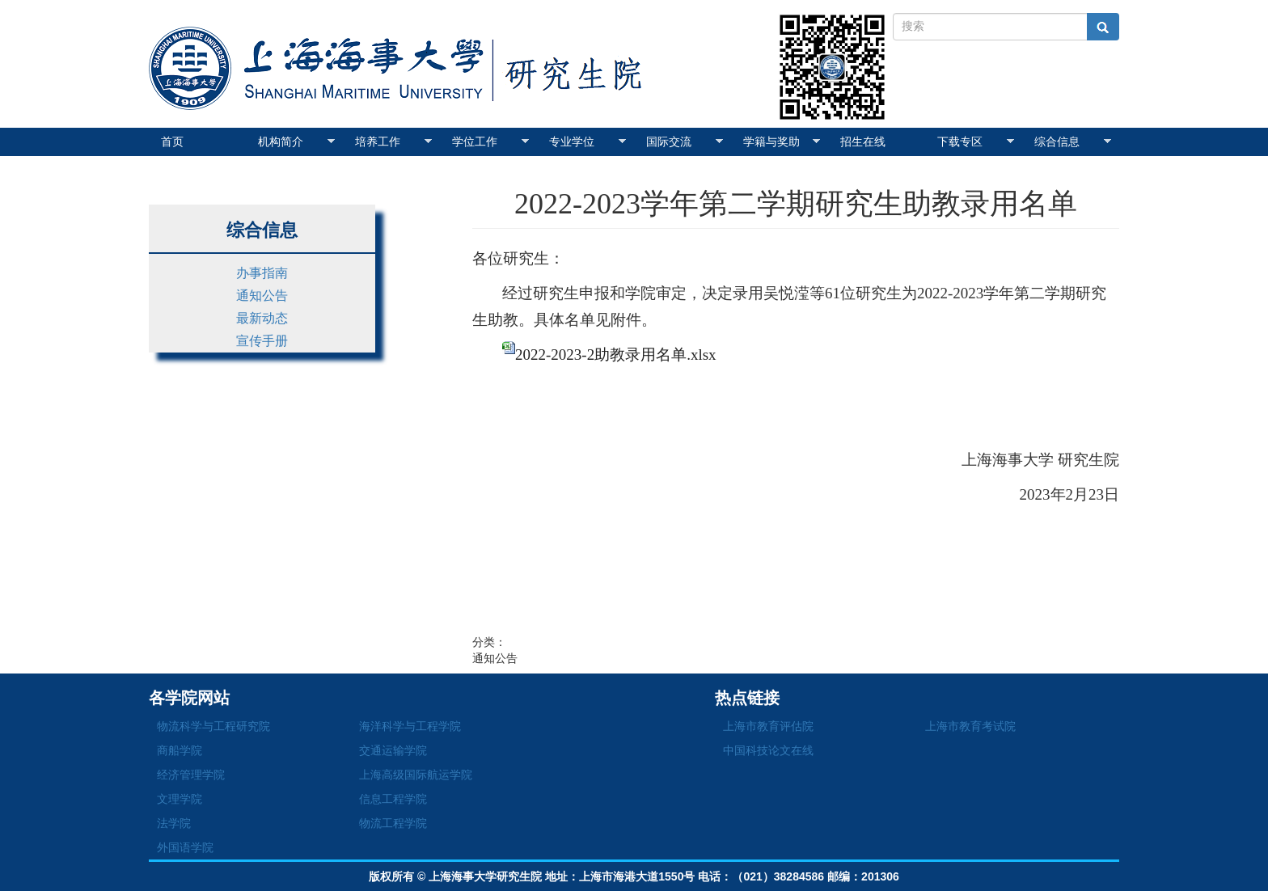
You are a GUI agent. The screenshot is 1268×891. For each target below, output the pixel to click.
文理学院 (179, 798)
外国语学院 (185, 847)
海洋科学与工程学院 (410, 726)
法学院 (174, 823)
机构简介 (296, 141)
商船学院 (179, 750)
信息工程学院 (393, 798)
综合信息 (1072, 141)
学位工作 (490, 141)
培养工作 (393, 141)
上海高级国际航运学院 (415, 774)
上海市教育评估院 (768, 726)
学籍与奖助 (781, 141)
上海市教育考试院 (970, 726)
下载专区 (975, 141)
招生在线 (862, 141)
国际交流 (684, 141)
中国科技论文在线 (768, 750)
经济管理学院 (191, 774)
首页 (172, 141)
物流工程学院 (393, 823)
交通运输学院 (393, 750)
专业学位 (587, 141)
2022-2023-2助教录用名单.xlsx (615, 354)
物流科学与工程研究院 (213, 726)
